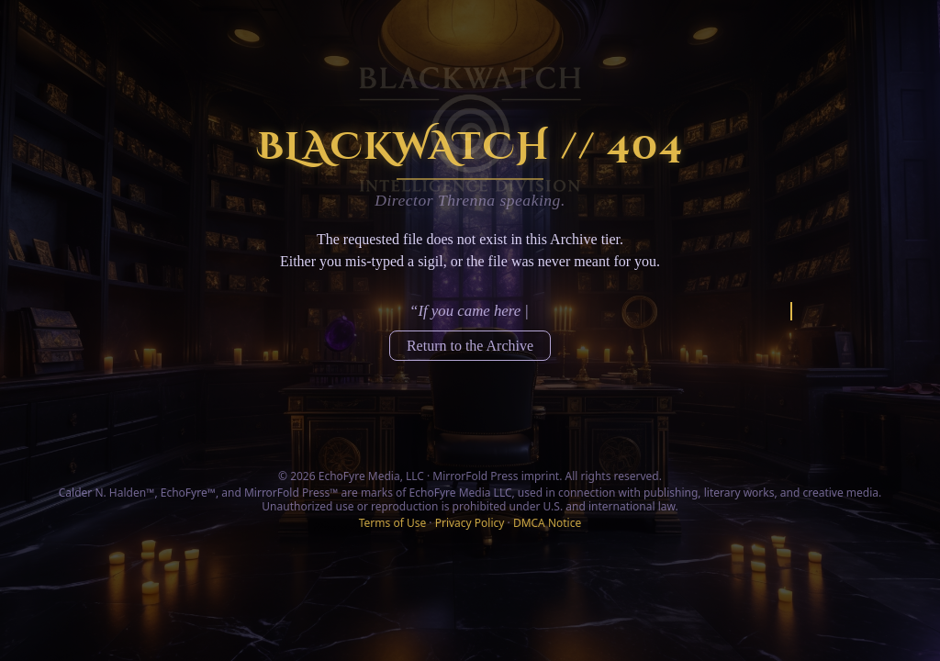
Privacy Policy (470, 523)
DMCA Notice (547, 523)
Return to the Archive (470, 345)
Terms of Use (392, 523)
